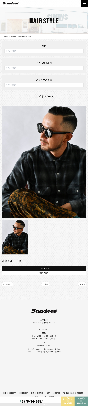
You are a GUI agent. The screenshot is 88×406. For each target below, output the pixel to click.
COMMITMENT (23, 393)
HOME (5, 393)
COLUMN (51, 396)
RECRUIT (80, 393)
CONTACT (35, 396)
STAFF (48, 393)
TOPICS (43, 396)
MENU (32, 393)
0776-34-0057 (44, 329)
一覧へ (45, 284)
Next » (82, 284)
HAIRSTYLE (56, 393)
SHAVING (40, 393)
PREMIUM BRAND (68, 393)
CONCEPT (12, 393)
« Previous (7, 284)
